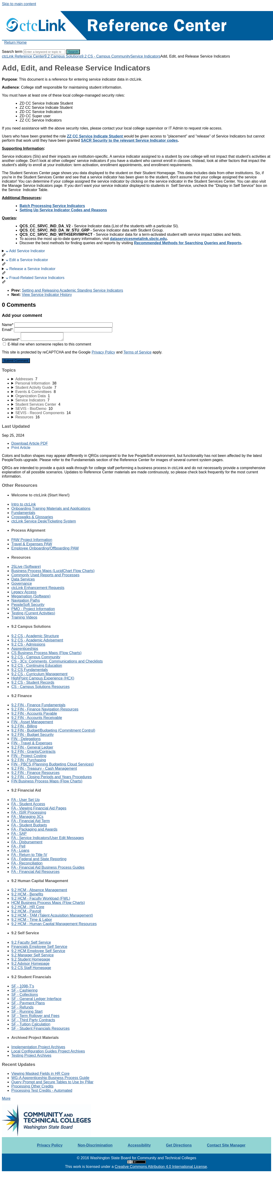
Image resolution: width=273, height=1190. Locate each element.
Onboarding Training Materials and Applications (50, 509)
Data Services (23, 579)
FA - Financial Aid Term (30, 821)
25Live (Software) (26, 567)
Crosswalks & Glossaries (32, 517)
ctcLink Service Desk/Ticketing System (43, 521)
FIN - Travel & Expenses (31, 743)
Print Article (20, 448)
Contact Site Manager (226, 1145)
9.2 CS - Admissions (28, 644)
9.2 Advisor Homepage (30, 964)
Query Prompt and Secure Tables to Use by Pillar (52, 1082)
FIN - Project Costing (28, 756)
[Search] (44, 51)
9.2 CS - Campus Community (105, 56)
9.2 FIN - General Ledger (32, 747)
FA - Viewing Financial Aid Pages (38, 808)
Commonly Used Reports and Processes (45, 575)
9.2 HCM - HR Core (27, 907)
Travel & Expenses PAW (31, 544)
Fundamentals (23, 513)
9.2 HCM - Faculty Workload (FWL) (40, 898)
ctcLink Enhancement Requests (37, 588)
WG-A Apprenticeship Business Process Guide (50, 1078)
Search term (12, 52)
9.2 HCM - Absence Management (39, 890)
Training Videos (24, 617)
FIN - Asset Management (32, 722)
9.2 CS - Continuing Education (36, 666)
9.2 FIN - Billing (24, 726)
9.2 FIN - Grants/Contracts (33, 752)
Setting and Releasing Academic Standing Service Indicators (72, 290)
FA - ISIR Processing (28, 812)
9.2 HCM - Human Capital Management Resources (54, 924)
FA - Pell (18, 846)
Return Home (15, 42)
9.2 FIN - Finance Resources (35, 773)
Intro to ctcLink (23, 504)
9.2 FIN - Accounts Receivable (36, 718)
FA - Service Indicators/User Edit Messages (47, 838)
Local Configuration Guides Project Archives (48, 1051)
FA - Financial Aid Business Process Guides (47, 867)
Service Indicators (145, 56)
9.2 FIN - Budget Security (32, 735)
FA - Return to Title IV (29, 855)
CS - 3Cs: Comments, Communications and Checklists (57, 661)
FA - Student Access (28, 804)
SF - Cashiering (24, 990)
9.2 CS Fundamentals (29, 670)
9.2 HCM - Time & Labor (31, 920)
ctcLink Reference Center (23, 56)
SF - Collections (24, 995)
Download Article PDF (29, 443)
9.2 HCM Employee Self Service (38, 951)
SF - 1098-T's (22, 986)
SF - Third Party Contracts (33, 1020)
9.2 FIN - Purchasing (28, 760)
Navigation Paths (25, 600)
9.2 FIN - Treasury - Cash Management (44, 768)
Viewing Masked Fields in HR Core (40, 1074)
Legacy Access (24, 592)
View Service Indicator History (47, 295)
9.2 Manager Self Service (32, 955)
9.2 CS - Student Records (32, 682)
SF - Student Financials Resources (40, 1028)
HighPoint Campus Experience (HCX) (42, 678)
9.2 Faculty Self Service (31, 942)
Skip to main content (19, 4)
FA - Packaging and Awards (34, 829)
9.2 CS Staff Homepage (31, 968)
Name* (57, 325)
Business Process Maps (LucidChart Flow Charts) (53, 571)
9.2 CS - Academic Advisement (37, 640)
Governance (21, 583)
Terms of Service (138, 352)
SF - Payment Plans (28, 1003)
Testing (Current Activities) (33, 613)
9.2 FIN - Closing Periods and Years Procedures (51, 777)
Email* (57, 330)
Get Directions (179, 1145)
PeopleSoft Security (28, 605)
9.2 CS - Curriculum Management (39, 674)
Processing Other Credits (32, 1086)
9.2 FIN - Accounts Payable (34, 713)
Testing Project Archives (31, 1055)
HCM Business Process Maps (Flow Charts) (48, 903)
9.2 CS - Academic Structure (35, 636)
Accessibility (139, 1145)
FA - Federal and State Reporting (38, 859)
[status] (136, 83)
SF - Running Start (27, 1011)
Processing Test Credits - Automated (41, 1090)
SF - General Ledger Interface (36, 999)
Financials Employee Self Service (39, 947)
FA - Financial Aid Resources (35, 872)
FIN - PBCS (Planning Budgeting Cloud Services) (52, 764)
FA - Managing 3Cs (27, 817)
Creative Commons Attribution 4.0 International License (161, 1167)
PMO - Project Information (33, 609)
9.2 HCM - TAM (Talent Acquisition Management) (52, 915)
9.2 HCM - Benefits (27, 894)
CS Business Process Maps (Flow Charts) (46, 653)
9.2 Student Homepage (30, 959)
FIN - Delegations (26, 739)
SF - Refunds (22, 1007)
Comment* (32, 340)
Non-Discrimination (95, 1145)
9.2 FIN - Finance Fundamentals (38, 705)
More (6, 1098)
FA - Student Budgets (29, 825)
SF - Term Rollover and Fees (35, 1016)
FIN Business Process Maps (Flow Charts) (46, 781)
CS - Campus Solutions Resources (40, 687)
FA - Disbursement (26, 842)
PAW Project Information (31, 540)
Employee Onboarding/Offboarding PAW (45, 548)
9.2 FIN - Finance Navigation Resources (45, 709)
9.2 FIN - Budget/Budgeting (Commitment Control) (53, 730)
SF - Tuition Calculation (30, 1024)
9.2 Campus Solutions (63, 56)
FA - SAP (19, 834)
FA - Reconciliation (27, 863)
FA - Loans (20, 850)
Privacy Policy (103, 352)
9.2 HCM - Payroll (26, 911)
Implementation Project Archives (38, 1047)
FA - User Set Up (25, 800)
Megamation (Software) (30, 596)
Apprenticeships (24, 649)
